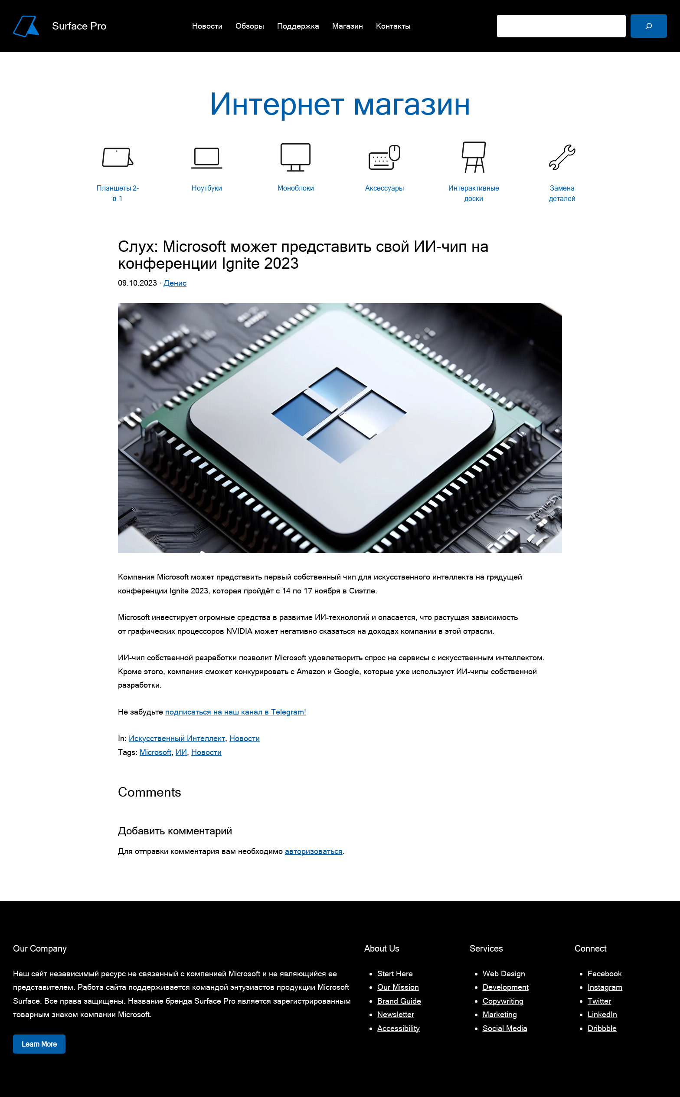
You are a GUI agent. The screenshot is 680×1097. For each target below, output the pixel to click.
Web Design (504, 973)
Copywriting (503, 1000)
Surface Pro (79, 26)
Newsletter (395, 1014)
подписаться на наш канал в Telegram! (235, 711)
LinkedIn (602, 1014)
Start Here (395, 973)
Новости (244, 738)
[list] (340, 174)
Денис (174, 282)
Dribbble (602, 1028)
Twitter (599, 1000)
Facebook (605, 973)
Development (506, 987)
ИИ (181, 752)
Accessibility (398, 1028)
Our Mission (398, 987)
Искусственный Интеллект (177, 738)
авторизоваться (314, 851)
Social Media (505, 1028)
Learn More (39, 1044)
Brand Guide (399, 1000)
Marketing (500, 1014)
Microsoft (155, 752)
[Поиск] (649, 26)
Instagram (605, 987)
